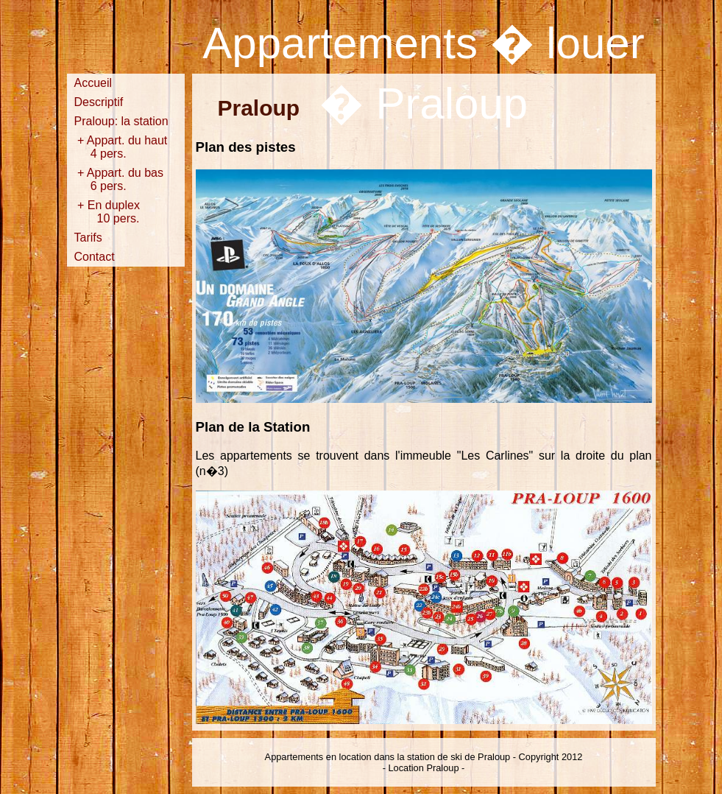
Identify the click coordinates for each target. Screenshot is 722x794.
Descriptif (99, 102)
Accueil (93, 83)
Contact (94, 256)
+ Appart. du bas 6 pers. (118, 179)
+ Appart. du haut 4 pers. (121, 147)
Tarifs (88, 237)
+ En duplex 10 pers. (118, 212)
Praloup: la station (121, 121)
